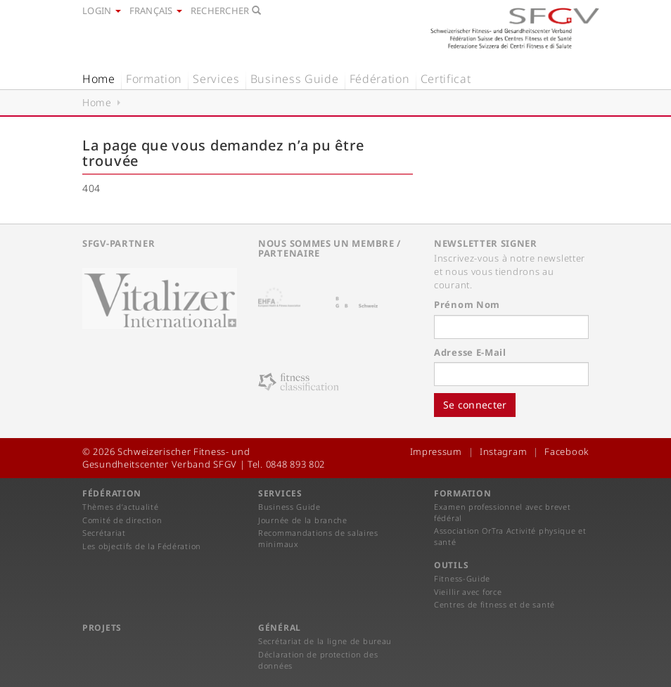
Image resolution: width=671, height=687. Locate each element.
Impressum (436, 451)
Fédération (380, 78)
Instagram (503, 451)
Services (216, 78)
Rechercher (226, 10)
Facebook (566, 451)
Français (155, 10)
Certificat (446, 78)
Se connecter (474, 404)
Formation (154, 78)
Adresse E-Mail (470, 352)
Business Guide (294, 78)
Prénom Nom (467, 304)
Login (101, 10)
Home (98, 78)
